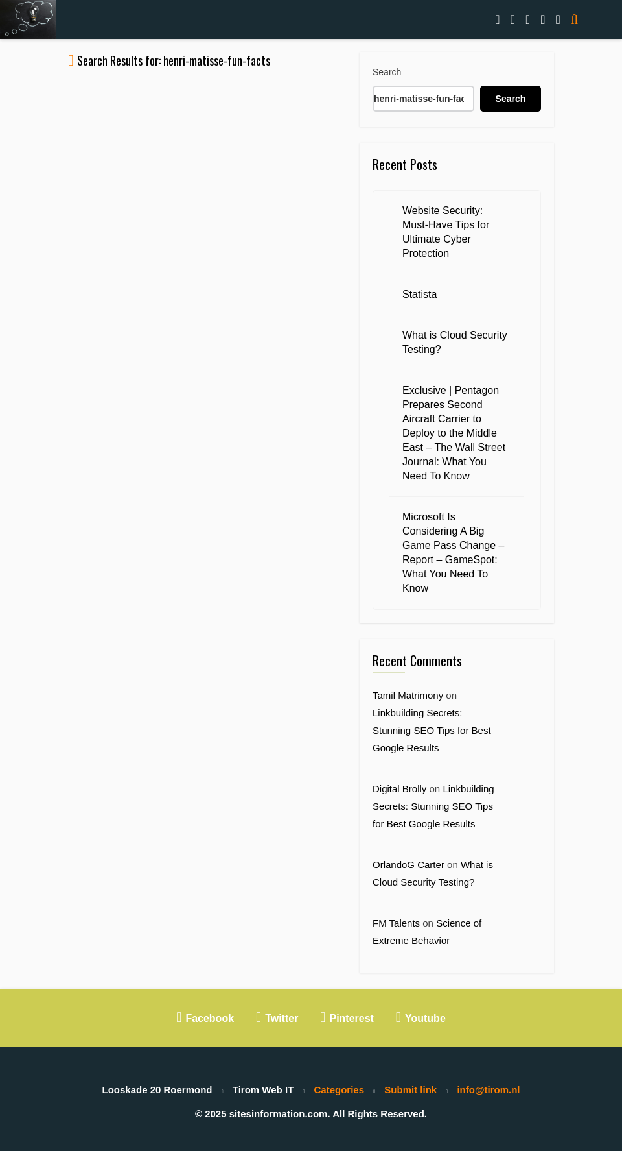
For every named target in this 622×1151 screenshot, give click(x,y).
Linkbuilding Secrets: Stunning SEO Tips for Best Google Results (432, 730)
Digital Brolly (399, 788)
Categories (339, 1089)
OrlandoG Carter (408, 864)
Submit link (410, 1089)
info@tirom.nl (488, 1089)
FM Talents (396, 922)
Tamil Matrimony (408, 695)
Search (387, 72)
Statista (419, 294)
